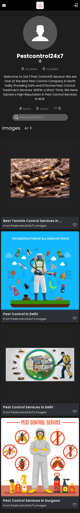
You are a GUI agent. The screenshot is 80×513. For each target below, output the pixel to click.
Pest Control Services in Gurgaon (31, 501)
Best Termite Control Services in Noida (32, 221)
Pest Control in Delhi (20, 314)
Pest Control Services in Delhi (28, 407)
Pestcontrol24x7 (40, 56)
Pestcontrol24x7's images (29, 226)
